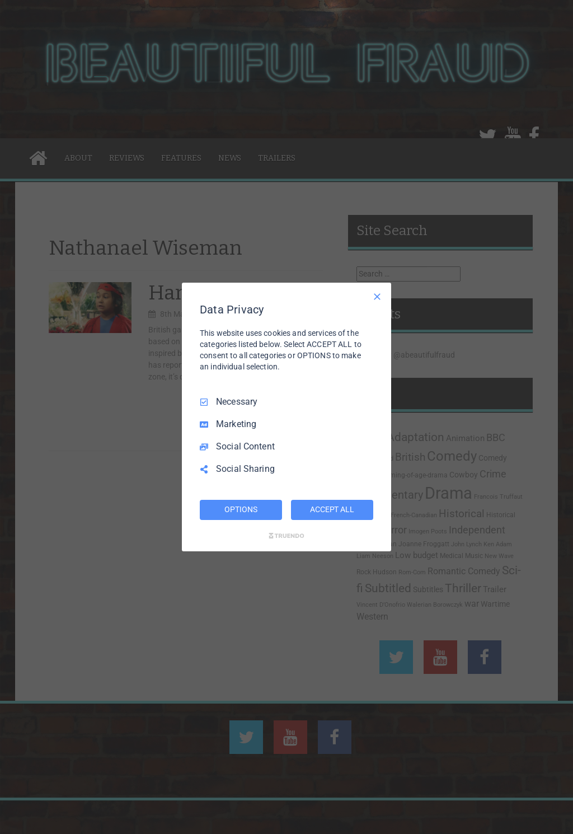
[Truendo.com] (286, 535)
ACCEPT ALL (332, 509)
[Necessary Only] (377, 297)
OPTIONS (240, 509)
